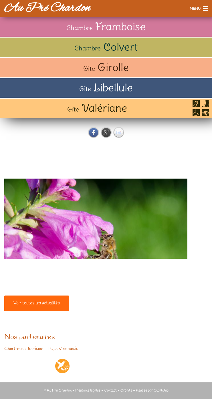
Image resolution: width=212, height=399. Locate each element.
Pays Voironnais (63, 349)
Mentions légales (87, 390)
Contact (110, 390)
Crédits (126, 390)
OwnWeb (161, 390)
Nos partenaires (29, 337)
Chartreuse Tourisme (23, 349)
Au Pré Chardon (47, 8)
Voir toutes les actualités (36, 303)
